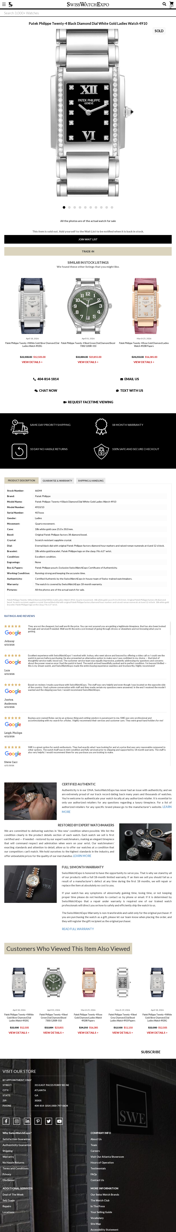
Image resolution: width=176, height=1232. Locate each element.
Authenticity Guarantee (17, 1190)
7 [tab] (96, 207)
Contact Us (97, 1225)
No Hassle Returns (14, 1207)
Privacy (7, 1219)
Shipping (8, 1196)
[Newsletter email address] (111, 1083)
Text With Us (129, 390)
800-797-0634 (60, 1150)
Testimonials (98, 1213)
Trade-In (88, 251)
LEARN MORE (82, 855)
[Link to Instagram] (16, 1166)
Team (94, 1190)
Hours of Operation (102, 1207)
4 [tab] (80, 207)
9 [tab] (106, 207)
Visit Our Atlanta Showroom (107, 1201)
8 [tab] (101, 207)
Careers (95, 1196)
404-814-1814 (11, 4)
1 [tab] (64, 207)
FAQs (94, 1219)
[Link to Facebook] (6, 1166)
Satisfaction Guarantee (17, 1184)
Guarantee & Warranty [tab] (57, 480)
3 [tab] (74, 207)
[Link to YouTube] (59, 1166)
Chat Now (46, 390)
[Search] (88, 13)
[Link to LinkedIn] (27, 1166)
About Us (96, 1184)
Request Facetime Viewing (88, 402)
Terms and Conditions (16, 1213)
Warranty (8, 1201)
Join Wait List (88, 239)
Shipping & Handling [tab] (90, 480)
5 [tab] (85, 207)
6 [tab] (90, 207)
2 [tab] (69, 207)
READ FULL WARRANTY (77, 927)
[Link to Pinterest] (38, 1166)
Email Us (129, 379)
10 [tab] (112, 207)
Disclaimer (9, 1225)
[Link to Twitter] (48, 1166)
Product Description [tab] (21, 480)
